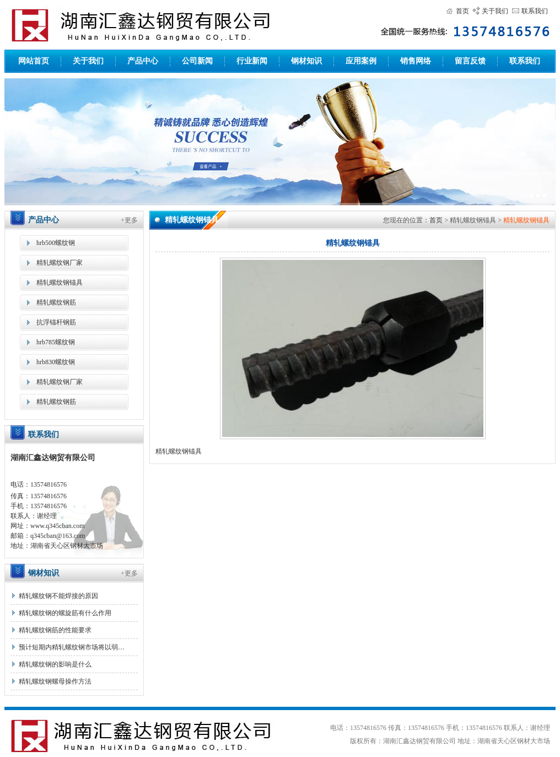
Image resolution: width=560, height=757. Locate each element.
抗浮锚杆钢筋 (56, 322)
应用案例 (361, 61)
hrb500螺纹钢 (55, 243)
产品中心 (142, 61)
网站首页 (33, 61)
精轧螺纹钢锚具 (59, 282)
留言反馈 (470, 61)
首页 (462, 11)
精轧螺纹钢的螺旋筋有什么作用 (65, 613)
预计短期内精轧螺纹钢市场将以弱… (72, 647)
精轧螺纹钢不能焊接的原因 (58, 596)
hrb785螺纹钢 (55, 342)
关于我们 (495, 11)
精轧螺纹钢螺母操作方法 (55, 681)
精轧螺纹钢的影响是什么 (55, 664)
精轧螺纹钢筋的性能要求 (55, 630)
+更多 (129, 220)
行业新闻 (251, 61)
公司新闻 (197, 61)
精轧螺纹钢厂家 (59, 262)
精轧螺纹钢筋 (56, 302)
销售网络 (415, 61)
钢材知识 (306, 61)
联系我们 (534, 11)
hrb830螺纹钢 (55, 362)
